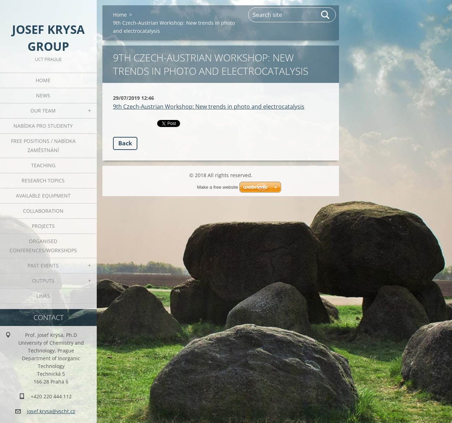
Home (43, 80)
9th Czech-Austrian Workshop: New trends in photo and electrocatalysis (208, 106)
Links (43, 295)
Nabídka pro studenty (43, 125)
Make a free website (217, 187)
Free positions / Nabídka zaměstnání (43, 145)
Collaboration (43, 210)
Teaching (43, 165)
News (43, 95)
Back (125, 143)
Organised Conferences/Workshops (43, 246)
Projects (43, 226)
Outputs (43, 280)
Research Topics (43, 180)
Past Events (43, 265)
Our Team (43, 110)
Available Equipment (43, 195)
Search (325, 15)
